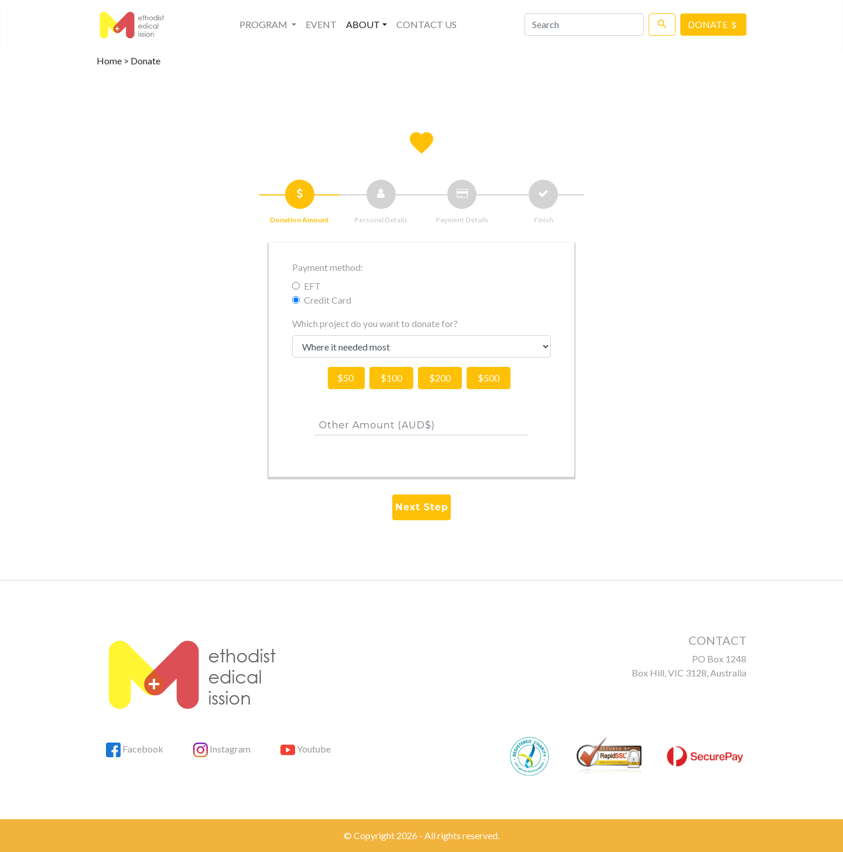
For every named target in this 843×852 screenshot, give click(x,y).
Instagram (222, 748)
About (363, 24)
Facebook (134, 748)
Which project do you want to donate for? (375, 323)
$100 (391, 377)
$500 (488, 377)
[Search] (584, 24)
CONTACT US (426, 24)
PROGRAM (270, 23)
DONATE (713, 24)
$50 (346, 377)
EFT (312, 285)
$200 (440, 377)
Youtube (305, 748)
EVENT (321, 24)
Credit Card (327, 299)
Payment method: (327, 267)
